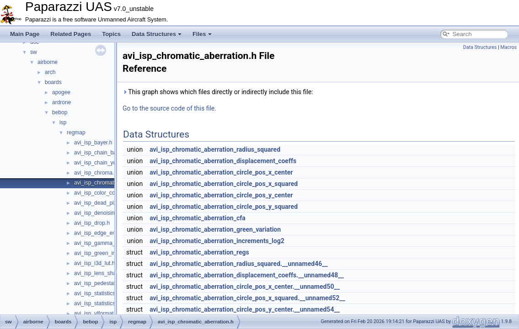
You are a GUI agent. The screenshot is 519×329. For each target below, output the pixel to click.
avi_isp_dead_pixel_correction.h (113, 203)
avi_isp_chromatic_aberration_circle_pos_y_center (221, 195)
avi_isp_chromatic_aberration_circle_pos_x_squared (224, 183)
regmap (76, 132)
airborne (47, 62)
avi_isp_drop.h (92, 223)
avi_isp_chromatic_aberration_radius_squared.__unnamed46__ (239, 263)
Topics (111, 34)
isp (62, 122)
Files (202, 34)
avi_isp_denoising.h (98, 213)
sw (33, 52)
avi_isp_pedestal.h (96, 283)
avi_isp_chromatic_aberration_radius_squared (215, 149)
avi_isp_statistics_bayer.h (105, 293)
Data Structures (157, 34)
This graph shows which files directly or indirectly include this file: (218, 92)
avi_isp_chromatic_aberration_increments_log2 (217, 240)
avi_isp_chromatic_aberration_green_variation (215, 229)
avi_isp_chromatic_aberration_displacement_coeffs (223, 160)
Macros (508, 47)
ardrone (61, 102)
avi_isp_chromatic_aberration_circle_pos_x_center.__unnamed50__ (245, 286)
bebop (59, 112)
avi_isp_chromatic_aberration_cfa (198, 218)
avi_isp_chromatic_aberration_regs (199, 252)
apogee (61, 92)
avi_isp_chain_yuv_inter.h (105, 162)
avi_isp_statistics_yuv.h (102, 303)
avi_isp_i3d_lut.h (94, 263)
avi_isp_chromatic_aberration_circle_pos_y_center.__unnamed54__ (245, 309)
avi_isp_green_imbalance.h (107, 253)
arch (50, 72)
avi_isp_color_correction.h (106, 193)
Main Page (24, 34)
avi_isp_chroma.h (95, 173)
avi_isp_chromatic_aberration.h (112, 183)
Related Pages (70, 34)
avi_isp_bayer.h (93, 142)
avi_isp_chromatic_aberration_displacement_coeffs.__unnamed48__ (247, 275)
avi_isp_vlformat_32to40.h (106, 313)
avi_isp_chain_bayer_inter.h (108, 152)
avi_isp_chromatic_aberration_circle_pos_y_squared (224, 206)
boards (53, 82)
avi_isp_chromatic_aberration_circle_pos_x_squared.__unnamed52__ (247, 298)
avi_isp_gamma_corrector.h (107, 243)
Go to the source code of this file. (169, 108)
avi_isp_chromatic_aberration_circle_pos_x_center (221, 172)
